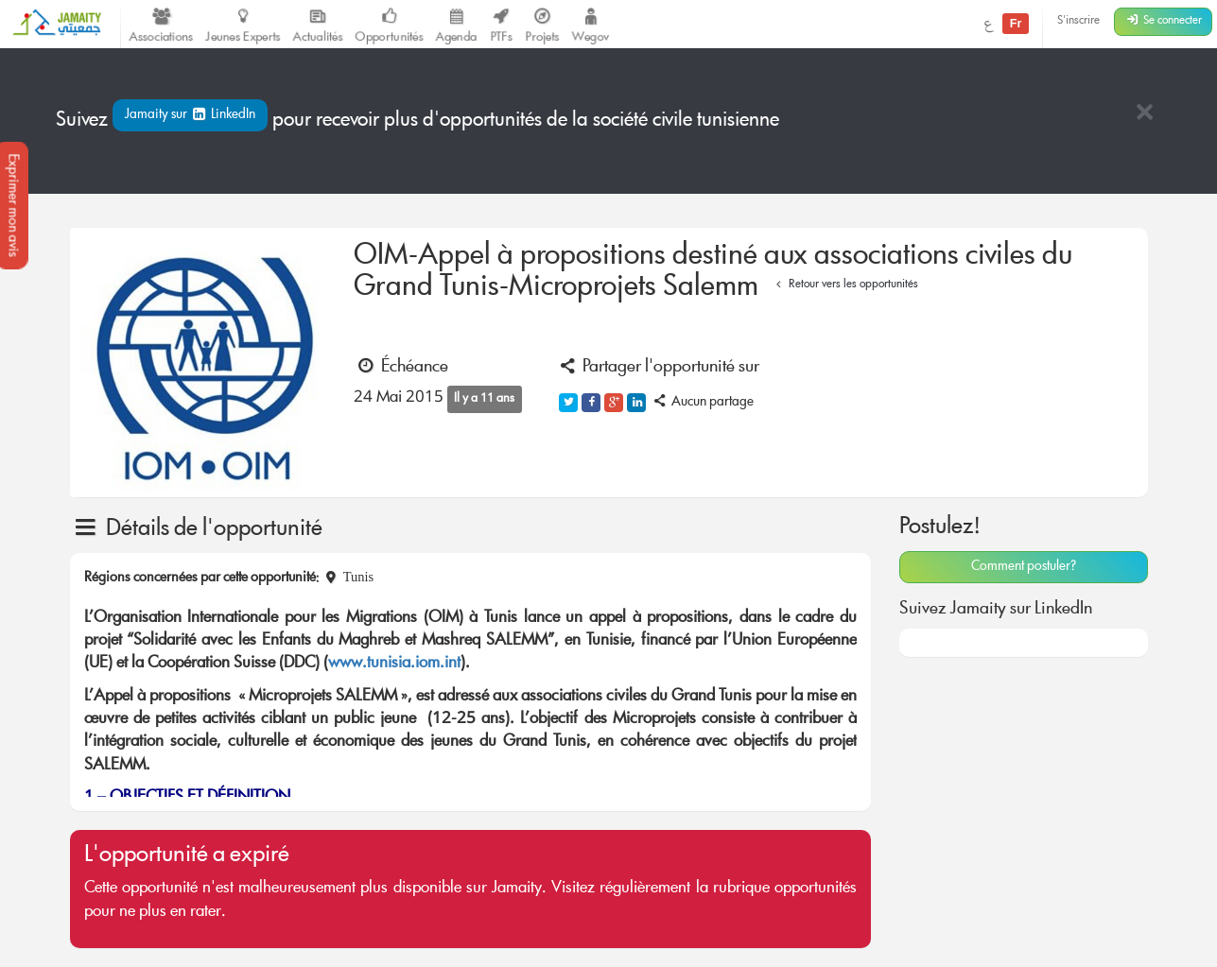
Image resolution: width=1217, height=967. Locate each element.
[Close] (1144, 114)
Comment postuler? (1023, 567)
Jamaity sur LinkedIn (190, 115)
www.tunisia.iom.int (394, 664)
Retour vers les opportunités (845, 285)
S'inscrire (1078, 21)
